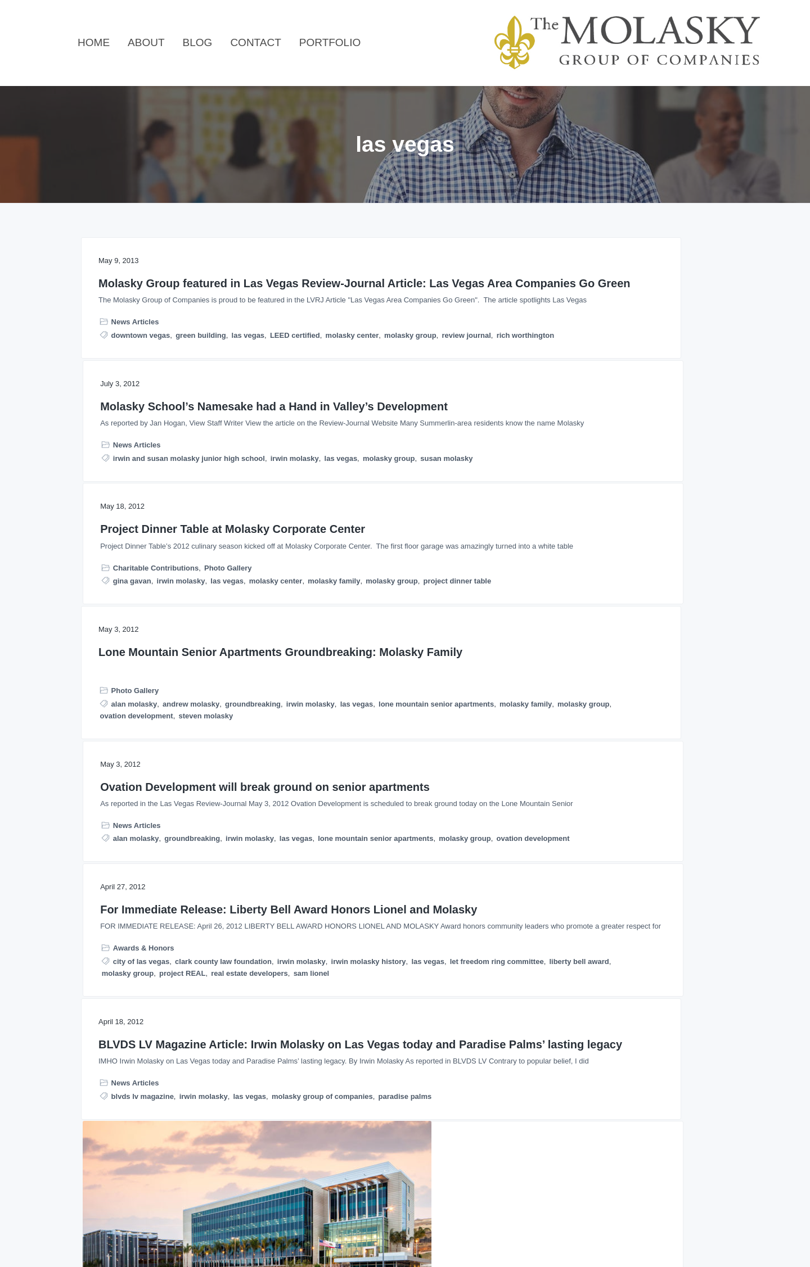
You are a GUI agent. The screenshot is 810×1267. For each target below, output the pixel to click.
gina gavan (573, 373)
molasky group (126, 436)
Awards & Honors (584, 633)
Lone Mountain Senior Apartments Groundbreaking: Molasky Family (176, 545)
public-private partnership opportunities (612, 953)
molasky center (186, 424)
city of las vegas (582, 646)
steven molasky (205, 658)
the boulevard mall (438, 1098)
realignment (664, 965)
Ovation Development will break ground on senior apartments (405, 538)
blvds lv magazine (142, 918)
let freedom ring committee (590, 682)
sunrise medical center (360, 1098)
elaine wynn (342, 1015)
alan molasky (134, 611)
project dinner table (635, 396)
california (348, 1003)
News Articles (135, 399)
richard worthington (577, 977)
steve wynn (395, 1086)
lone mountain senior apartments (157, 635)
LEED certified (129, 424)
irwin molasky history (580, 670)
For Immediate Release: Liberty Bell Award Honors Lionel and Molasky (625, 545)
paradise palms (237, 930)
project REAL (624, 694)
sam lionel (644, 706)
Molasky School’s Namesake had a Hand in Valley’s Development (396, 297)
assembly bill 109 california (601, 918)
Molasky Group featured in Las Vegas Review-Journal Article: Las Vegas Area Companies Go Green (181, 304)
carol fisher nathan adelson (418, 1003)
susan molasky (347, 410)
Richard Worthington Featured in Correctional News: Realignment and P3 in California (623, 810)
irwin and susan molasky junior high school (408, 387)
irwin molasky (345, 399)
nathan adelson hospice (362, 1062)
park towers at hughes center (431, 1074)
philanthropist (345, 1086)
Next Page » (422, 1175)
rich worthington (129, 448)
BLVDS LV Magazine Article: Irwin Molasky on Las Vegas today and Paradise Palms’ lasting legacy (173, 810)
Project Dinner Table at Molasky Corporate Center (626, 290)
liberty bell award (672, 682)
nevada (422, 1062)
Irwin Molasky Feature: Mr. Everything (390, 921)
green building (201, 412)
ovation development (136, 658)
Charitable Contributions (597, 359)
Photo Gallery (669, 359)
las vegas (248, 412)
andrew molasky (191, 611)
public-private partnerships (590, 965)
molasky (596, 930)
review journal (182, 436)
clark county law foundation (591, 658)
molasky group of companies (154, 930)
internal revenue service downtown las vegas (399, 1027)
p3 (685, 942)
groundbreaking (128, 623)
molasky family (628, 385)
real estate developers (581, 706)
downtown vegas (140, 412)
